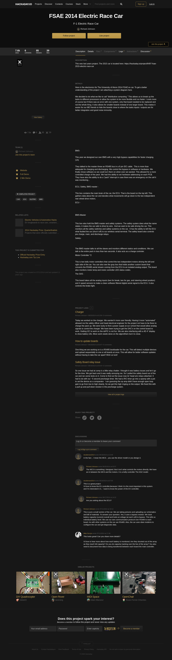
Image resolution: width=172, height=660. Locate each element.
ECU (24, 199)
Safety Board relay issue (88, 361)
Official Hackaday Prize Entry (19, 62)
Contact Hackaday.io (48, 649)
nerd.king (57, 600)
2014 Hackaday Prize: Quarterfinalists (41, 230)
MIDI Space (93, 596)
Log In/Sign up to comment (87, 449)
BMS (41, 199)
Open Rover (58, 596)
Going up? (86, 643)
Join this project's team (25, 155)
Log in (152, 4)
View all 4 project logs (116, 394)
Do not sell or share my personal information (124, 649)
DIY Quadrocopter (26, 596)
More (87, 4)
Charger (79, 311)
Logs (121, 51)
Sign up (141, 4)
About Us (35, 649)
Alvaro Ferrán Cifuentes (134, 600)
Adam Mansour (95, 600)
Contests (59, 4)
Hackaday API (102, 649)
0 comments (107, 315)
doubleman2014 (89, 455)
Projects (38, 4)
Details (91, 51)
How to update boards (87, 341)
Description (80, 51)
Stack (78, 4)
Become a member (65, 622)
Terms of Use (76, 649)
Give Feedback (63, 649)
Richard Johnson (86, 29)
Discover (48, 4)
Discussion (146, 51)
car (18, 199)
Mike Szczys (87, 533)
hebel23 (21, 600)
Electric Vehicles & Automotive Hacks (41, 220)
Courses (69, 4)
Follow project (69, 36)
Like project (104, 36)
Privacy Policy (89, 649)
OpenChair (128, 596)
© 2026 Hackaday (86, 654)
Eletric (33, 199)
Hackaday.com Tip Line (30, 257)
